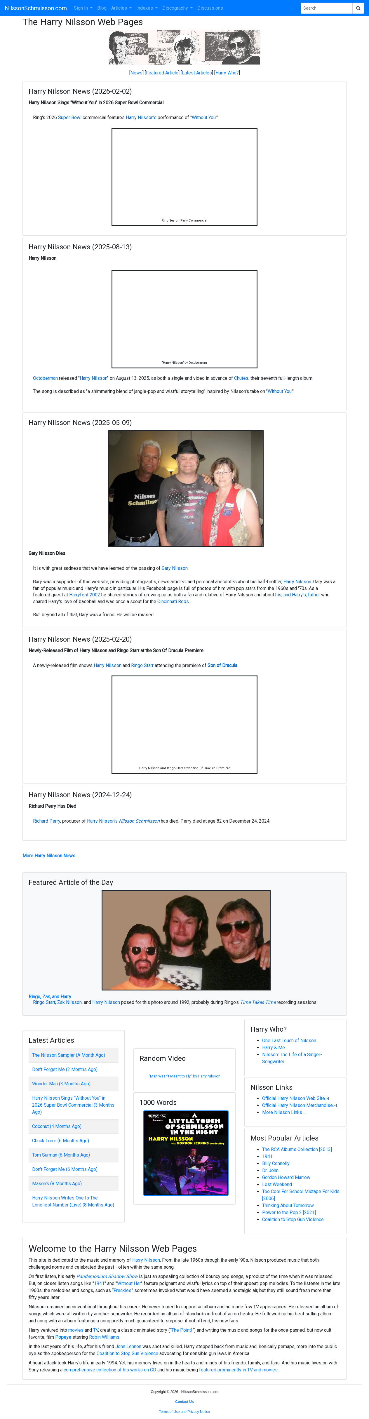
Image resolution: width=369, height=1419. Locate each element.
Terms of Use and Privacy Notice (184, 1412)
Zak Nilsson (69, 1002)
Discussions (210, 8)
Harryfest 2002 (84, 595)
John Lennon (128, 1346)
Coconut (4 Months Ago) (56, 1126)
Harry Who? (227, 73)
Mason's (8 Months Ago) (57, 1183)
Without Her (129, 1283)
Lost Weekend (277, 1184)
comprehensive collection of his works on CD (110, 1370)
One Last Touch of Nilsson (289, 1040)
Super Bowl (69, 117)
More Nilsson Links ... (284, 1112)
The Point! (181, 1330)
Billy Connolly (276, 1163)
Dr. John (270, 1170)
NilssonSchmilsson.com (36, 8)
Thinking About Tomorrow (288, 1205)
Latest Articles (197, 73)
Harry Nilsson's (141, 117)
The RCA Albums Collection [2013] (297, 1149)
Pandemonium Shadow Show (107, 1276)
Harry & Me (273, 1047)
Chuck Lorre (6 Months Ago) (60, 1140)
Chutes (241, 378)
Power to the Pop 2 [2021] (289, 1212)
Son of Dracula (222, 665)
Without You (204, 117)
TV (95, 1330)
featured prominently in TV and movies (238, 1370)
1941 (267, 1156)
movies (75, 1330)
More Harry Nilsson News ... (50, 856)
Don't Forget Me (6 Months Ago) (65, 1169)
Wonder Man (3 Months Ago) (61, 1084)
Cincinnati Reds (173, 601)
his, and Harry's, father (297, 595)
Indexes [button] (145, 8)
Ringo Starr (142, 665)
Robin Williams (104, 1337)
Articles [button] (119, 8)
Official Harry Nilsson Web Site (293, 1098)
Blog (102, 8)
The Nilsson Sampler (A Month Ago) (68, 1055)
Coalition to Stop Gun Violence (293, 1219)
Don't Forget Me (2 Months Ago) (65, 1069)
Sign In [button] (81, 8)
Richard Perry (46, 821)
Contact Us (184, 1402)
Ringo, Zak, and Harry (50, 997)
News (136, 73)
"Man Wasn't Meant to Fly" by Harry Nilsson (184, 1076)
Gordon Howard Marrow (286, 1177)
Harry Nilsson (93, 378)
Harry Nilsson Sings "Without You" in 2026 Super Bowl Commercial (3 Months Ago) (73, 1105)
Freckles (122, 1290)
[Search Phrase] (327, 8)
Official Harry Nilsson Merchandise (297, 1105)
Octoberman (45, 378)
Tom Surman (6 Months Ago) (61, 1155)
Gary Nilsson (175, 568)
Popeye (63, 1337)
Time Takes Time (258, 1002)
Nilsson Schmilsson (139, 821)
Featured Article (162, 73)
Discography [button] (175, 8)
